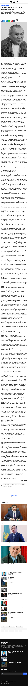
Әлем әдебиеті (11, 630)
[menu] (1, 2)
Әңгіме (14, 628)
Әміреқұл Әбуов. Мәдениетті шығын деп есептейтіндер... (15, 573)
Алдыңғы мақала (14, 491)
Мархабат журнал (12, 626)
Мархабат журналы (7, 484)
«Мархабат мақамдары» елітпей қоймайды (15, 612)
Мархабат (21, 628)
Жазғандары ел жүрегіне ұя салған (7, 521)
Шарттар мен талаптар (5, 683)
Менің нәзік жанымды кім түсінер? (7, 563)
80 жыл (20, 630)
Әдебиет (5, 486)
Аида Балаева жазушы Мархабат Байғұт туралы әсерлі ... (17, 608)
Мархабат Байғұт (8, 628)
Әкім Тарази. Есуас (11, 577)
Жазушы (9, 486)
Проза (17, 626)
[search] (27, 2)
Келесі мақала (14, 495)
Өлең (25, 628)
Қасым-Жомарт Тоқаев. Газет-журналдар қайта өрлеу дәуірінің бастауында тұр (14, 497)
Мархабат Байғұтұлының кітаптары (14, 582)
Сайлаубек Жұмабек (15, 484)
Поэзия (2, 630)
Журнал (6, 630)
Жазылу (25, 673)
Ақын (17, 628)
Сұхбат (17, 630)
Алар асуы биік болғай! (5, 542)
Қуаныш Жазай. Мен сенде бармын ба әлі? (15, 593)
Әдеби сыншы (21, 484)
